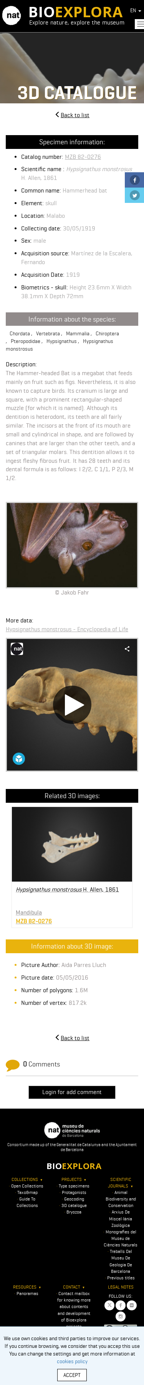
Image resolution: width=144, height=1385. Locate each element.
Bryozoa (73, 1212)
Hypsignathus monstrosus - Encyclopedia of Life (67, 629)
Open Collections (27, 1186)
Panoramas (27, 1293)
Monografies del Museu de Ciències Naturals (120, 1238)
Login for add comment (72, 1092)
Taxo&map (27, 1192)
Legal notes (121, 1287)
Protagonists (74, 1192)
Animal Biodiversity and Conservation (121, 1198)
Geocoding (74, 1199)
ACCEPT (72, 1375)
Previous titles (121, 1277)
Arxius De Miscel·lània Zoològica (120, 1218)
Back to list (72, 115)
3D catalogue (74, 1205)
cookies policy (72, 1361)
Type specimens (74, 1186)
